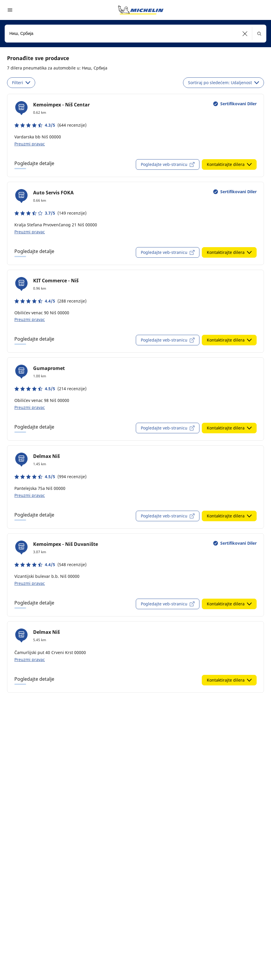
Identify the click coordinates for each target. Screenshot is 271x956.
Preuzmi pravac (29, 144)
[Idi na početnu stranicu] (140, 10)
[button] (245, 33)
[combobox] (135, 34)
